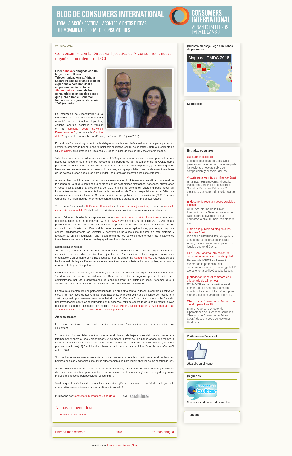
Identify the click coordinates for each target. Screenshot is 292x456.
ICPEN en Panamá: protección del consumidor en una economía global (210, 254)
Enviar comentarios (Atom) (122, 445)
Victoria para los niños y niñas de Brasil (211, 177)
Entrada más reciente (70, 432)
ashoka (68, 71)
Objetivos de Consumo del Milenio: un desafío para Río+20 (211, 303)
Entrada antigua (163, 432)
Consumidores (142, 257)
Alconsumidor (64, 90)
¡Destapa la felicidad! (200, 156)
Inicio (118, 432)
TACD (116, 220)
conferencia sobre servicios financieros (136, 217)
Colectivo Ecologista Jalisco (133, 206)
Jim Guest (65, 150)
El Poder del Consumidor (99, 206)
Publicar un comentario (73, 414)
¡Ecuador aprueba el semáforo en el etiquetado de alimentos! (209, 278)
